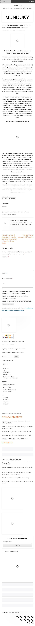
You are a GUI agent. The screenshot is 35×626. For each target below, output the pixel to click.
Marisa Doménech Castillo (8, 472)
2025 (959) (5, 399)
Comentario (5, 257)
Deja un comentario (21, 30)
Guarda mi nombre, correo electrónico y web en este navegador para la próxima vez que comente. (16, 292)
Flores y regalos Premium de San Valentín (13, 352)
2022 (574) (5, 404)
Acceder (17, 612)
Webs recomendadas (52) (9, 376)
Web (3, 284)
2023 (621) (5, 403)
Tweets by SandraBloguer (11, 551)
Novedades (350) (7, 387)
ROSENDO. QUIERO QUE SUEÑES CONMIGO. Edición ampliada (16, 431)
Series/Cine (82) (6, 374)
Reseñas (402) (6, 386)
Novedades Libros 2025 (8, 345)
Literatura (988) (6, 372)
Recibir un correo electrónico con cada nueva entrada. (17, 301)
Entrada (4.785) (6, 363)
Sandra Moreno (5, 30)
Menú (32, 1)
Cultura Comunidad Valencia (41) (10, 378)
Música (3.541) (6, 371)
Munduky (17, 5)
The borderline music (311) (9, 389)
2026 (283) (5, 397)
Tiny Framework (10, 612)
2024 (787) (5, 401)
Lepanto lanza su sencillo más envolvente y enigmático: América (16, 435)
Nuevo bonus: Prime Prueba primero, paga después (13, 341)
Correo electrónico (7, 278)
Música (21, 212)
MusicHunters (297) (7, 391)
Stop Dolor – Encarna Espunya (23, 477)
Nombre (4, 273)
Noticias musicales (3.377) (9, 384)
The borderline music (11, 214)
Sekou (3, 467)
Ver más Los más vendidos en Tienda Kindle (11, 413)
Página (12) (5, 364)
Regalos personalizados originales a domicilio (14, 349)
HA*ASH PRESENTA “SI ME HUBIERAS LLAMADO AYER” (15, 438)
